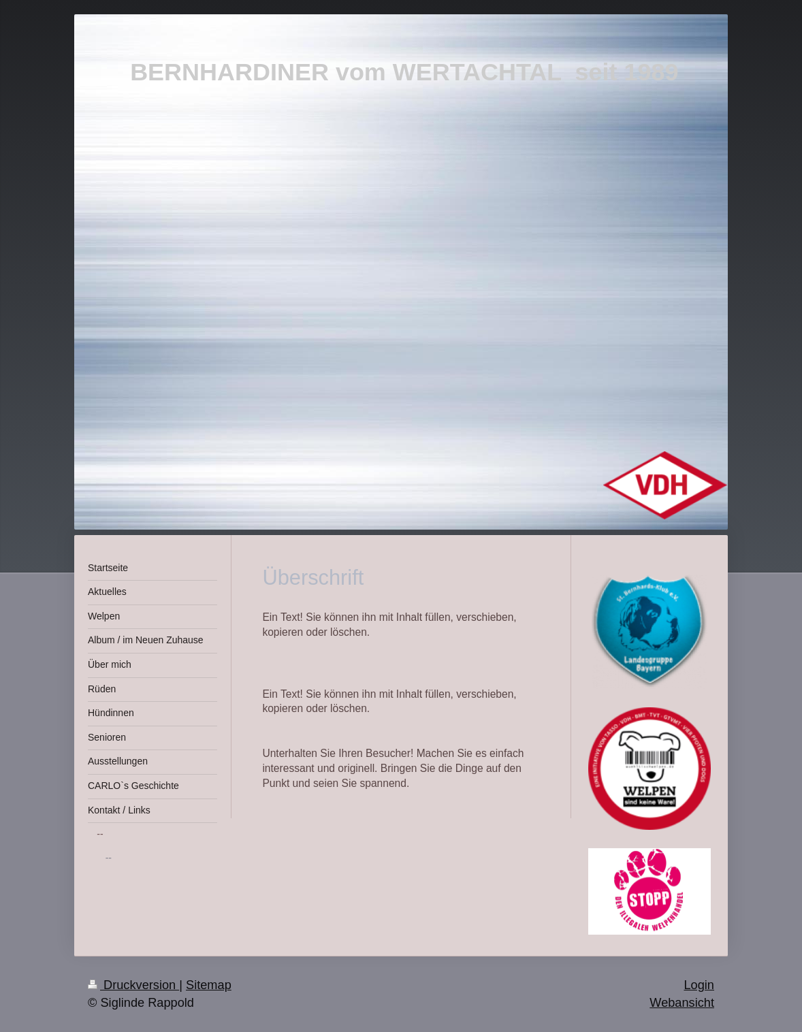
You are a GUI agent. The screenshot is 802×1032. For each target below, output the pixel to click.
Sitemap (208, 985)
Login (699, 985)
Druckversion (133, 985)
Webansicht (681, 1003)
